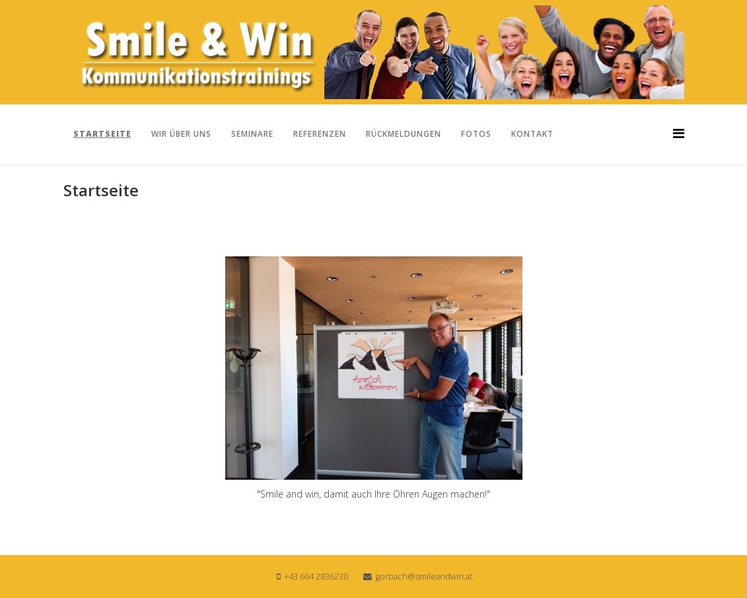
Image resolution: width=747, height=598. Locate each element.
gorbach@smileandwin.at (424, 576)
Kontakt (532, 133)
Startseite (102, 133)
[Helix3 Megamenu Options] (678, 133)
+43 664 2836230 (316, 576)
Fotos (476, 133)
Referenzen (319, 133)
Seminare (252, 133)
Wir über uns (181, 133)
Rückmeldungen (403, 133)
